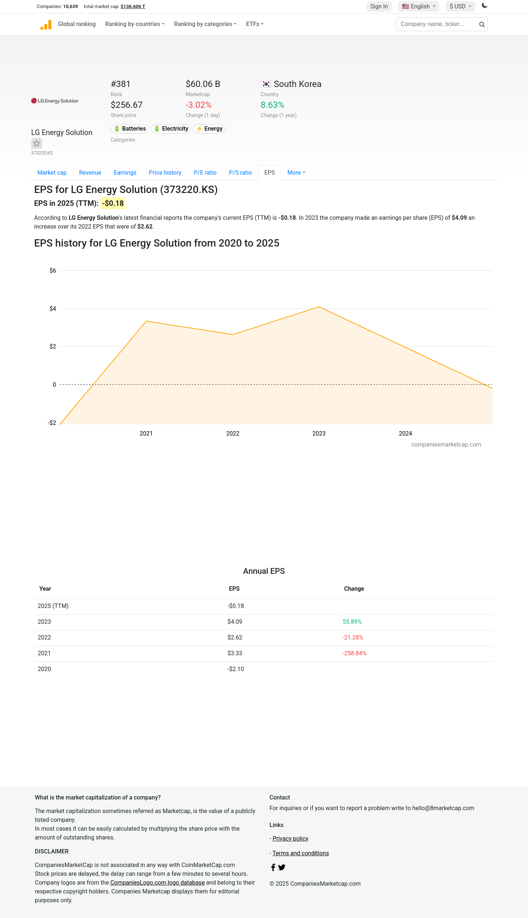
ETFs (252, 24)
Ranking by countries (132, 24)
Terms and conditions (300, 853)
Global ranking (77, 24)
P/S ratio (240, 172)
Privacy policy (290, 838)
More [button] (294, 172)
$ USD (458, 6)
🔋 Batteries (129, 128)
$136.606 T (133, 6)
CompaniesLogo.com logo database (157, 882)
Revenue (90, 172)
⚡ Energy (209, 128)
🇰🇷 (291, 84)
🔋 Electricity (170, 128)
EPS (269, 172)
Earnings (125, 172)
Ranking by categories (203, 24)
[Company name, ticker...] (442, 24)
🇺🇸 (416, 6)
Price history (165, 172)
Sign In (379, 6)
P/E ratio (205, 172)
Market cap (52, 172)
